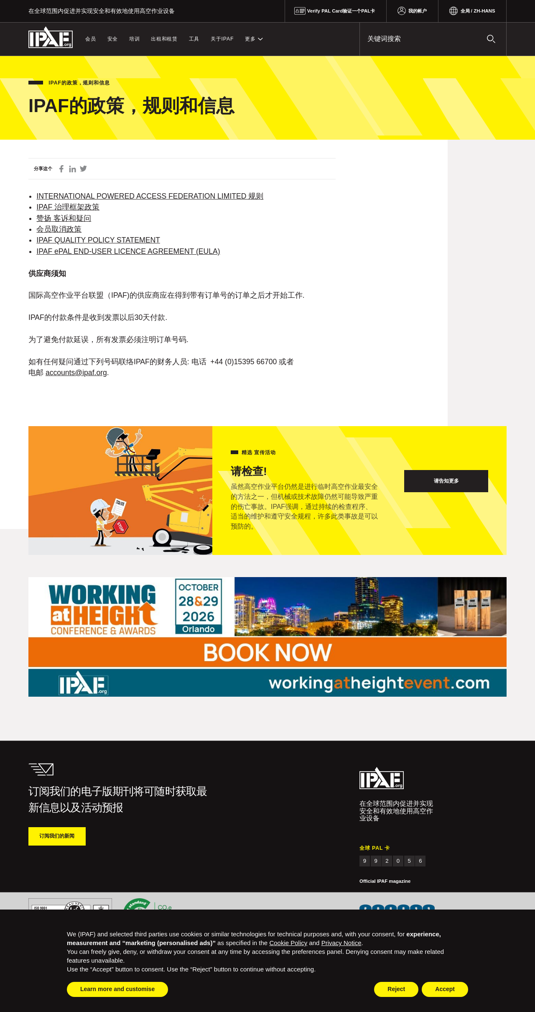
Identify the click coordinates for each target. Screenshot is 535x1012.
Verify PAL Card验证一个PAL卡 (341, 10)
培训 (134, 39)
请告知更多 (446, 481)
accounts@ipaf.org (76, 372)
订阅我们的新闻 (56, 836)
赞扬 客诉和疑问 (63, 218)
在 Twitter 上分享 (83, 169)
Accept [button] (445, 989)
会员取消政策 (59, 229)
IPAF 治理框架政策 (67, 207)
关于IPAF (222, 39)
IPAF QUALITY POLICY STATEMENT (98, 240)
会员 (90, 39)
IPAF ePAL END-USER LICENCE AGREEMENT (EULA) (128, 251)
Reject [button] (396, 989)
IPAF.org (50, 37)
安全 (112, 39)
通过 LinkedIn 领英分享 (72, 169)
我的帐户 (417, 10)
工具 (194, 39)
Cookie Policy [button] (288, 942)
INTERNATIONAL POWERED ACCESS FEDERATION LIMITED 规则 (149, 196)
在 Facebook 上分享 (61, 169)
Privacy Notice (341, 942)
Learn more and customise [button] (117, 989)
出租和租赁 (164, 39)
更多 (250, 39)
